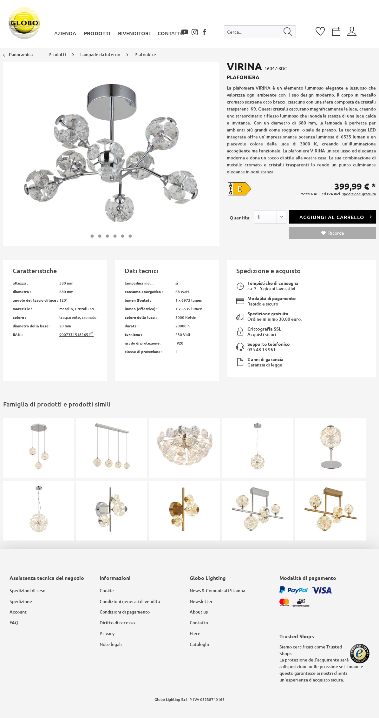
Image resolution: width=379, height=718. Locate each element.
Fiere (195, 633)
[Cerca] (288, 31)
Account (18, 612)
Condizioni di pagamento (125, 612)
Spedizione (21, 601)
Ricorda (332, 233)
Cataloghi (199, 644)
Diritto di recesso (117, 623)
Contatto (199, 623)
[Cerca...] (260, 31)
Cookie (107, 590)
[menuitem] (260, 33)
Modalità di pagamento (271, 298)
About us (199, 612)
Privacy (107, 633)
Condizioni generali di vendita (130, 601)
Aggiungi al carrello (335, 216)
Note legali (111, 644)
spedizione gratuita (359, 194)
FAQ (14, 623)
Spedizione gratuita (267, 313)
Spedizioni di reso (27, 590)
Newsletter (201, 601)
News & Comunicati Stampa (217, 590)
